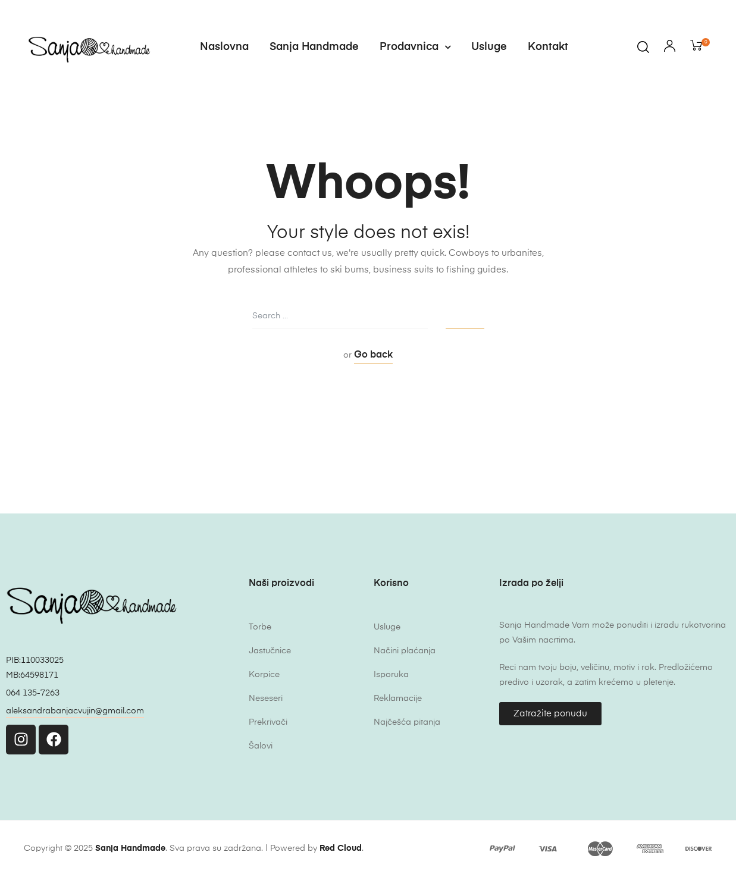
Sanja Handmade (314, 47)
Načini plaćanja (405, 651)
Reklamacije (398, 698)
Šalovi (261, 746)
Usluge (489, 47)
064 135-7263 (32, 693)
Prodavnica (415, 47)
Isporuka (391, 675)
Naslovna (224, 47)
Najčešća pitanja (407, 722)
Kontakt (548, 47)
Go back (373, 355)
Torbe (260, 627)
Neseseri (266, 698)
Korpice (264, 675)
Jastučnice (270, 651)
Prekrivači (268, 722)
